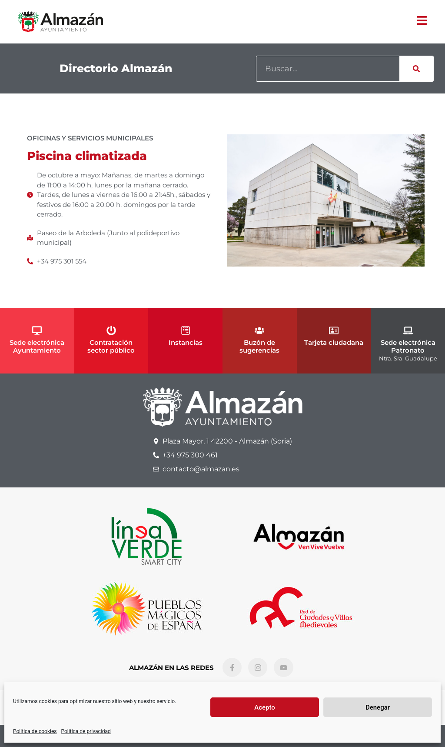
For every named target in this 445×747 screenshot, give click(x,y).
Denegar (377, 707)
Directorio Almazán (116, 68)
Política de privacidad (86, 731)
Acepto (264, 707)
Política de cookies (35, 731)
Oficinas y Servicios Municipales (90, 138)
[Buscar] (416, 68)
